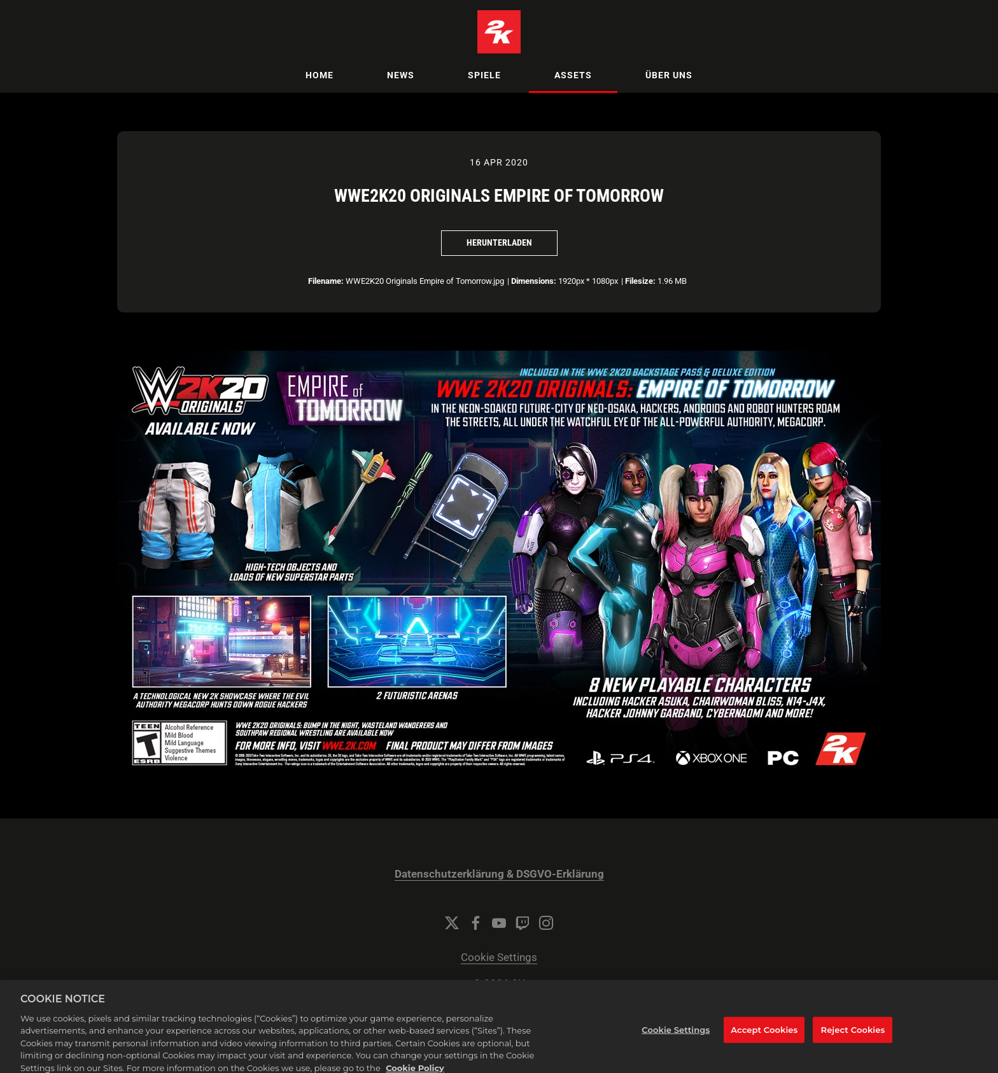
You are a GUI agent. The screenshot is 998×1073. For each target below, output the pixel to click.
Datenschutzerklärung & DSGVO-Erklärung (499, 874)
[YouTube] (499, 923)
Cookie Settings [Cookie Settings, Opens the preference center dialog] (676, 1035)
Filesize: (640, 281)
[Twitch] (523, 923)
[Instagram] (546, 923)
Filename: (326, 281)
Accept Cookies (764, 1035)
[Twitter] (452, 923)
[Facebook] (475, 923)
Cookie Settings (499, 957)
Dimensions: (533, 281)
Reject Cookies (853, 1035)
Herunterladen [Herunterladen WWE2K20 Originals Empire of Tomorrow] (499, 242)
